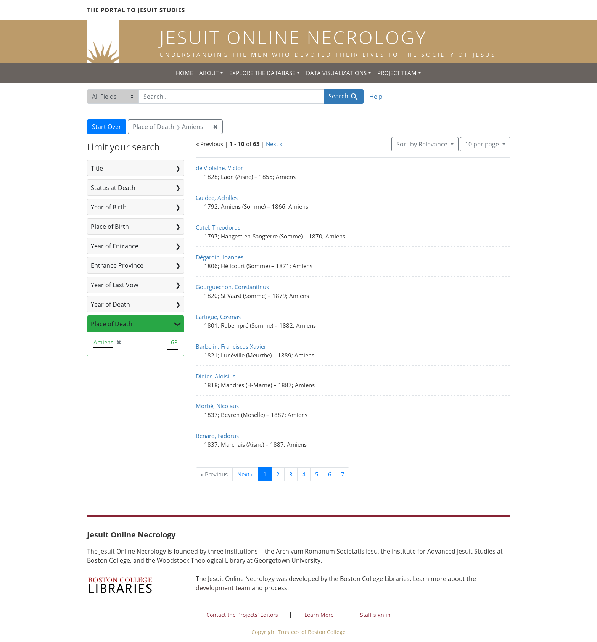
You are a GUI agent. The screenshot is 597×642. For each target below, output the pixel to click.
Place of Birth (110, 226)
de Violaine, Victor (219, 168)
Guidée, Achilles (217, 197)
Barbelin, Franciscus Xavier (231, 346)
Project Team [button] (397, 73)
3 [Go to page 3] (291, 474)
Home (184, 73)
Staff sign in (375, 614)
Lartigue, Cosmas (218, 316)
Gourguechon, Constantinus (232, 287)
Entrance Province (117, 265)
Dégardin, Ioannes (219, 257)
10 (482, 143)
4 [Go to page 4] (304, 474)
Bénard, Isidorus (217, 435)
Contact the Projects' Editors (242, 614)
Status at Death (113, 187)
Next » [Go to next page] (245, 474)
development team (223, 588)
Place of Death (111, 324)
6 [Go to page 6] (329, 474)
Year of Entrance (114, 246)
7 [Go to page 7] (342, 474)
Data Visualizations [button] (336, 73)
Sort (422, 144)
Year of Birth (109, 207)
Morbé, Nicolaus (217, 406)
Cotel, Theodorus (218, 227)
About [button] (209, 73)
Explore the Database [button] (262, 73)
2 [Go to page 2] (278, 474)
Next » (274, 144)
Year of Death (110, 304)
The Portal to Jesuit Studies (136, 10)
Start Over (106, 126)
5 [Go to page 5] (317, 474)
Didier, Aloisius (215, 376)
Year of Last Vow (114, 285)
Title (97, 168)
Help (376, 96)
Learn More (319, 614)
